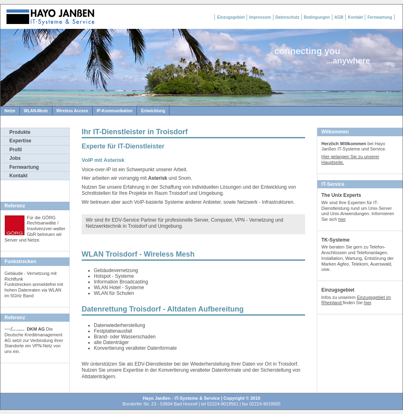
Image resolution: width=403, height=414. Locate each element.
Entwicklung (153, 111)
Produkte (19, 132)
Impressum (260, 17)
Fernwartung (379, 17)
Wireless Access (72, 111)
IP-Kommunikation (114, 111)
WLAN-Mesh (36, 111)
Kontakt (355, 17)
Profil (15, 150)
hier (342, 219)
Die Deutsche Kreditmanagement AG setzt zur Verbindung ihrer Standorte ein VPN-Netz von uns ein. (33, 340)
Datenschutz (287, 17)
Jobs (15, 158)
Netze (9, 111)
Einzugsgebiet (231, 17)
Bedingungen (317, 17)
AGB (338, 17)
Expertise (20, 141)
